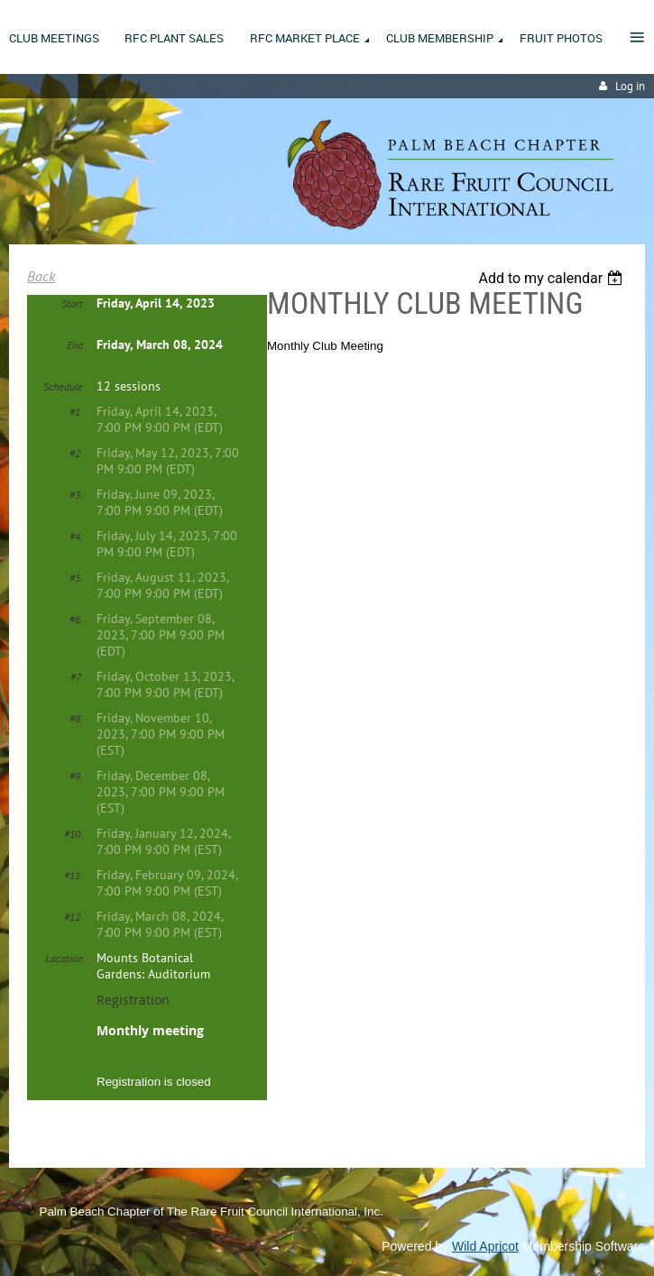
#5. (76, 577)
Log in (630, 86)
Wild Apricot (485, 1246)
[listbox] (552, 278)
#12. (73, 916)
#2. (76, 453)
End (75, 345)
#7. (76, 677)
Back (41, 276)
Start (72, 303)
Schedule (63, 386)
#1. (76, 411)
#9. (76, 776)
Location (64, 958)
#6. (76, 619)
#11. (73, 875)
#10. (73, 833)
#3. (76, 494)
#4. (76, 536)
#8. (76, 718)
